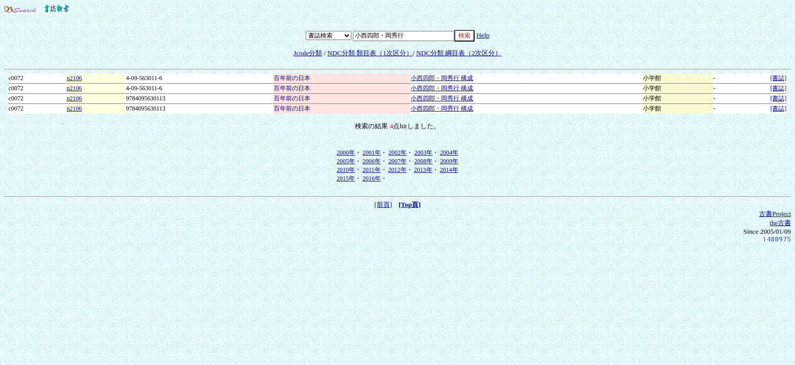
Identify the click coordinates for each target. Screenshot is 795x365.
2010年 (346, 169)
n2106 (74, 78)
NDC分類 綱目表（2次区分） (458, 53)
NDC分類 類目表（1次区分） (370, 53)
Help (482, 35)
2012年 (397, 169)
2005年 (346, 161)
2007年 (397, 161)
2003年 (423, 152)
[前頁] (383, 204)
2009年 (449, 161)
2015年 (346, 178)
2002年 (397, 152)
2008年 (423, 161)
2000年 (346, 152)
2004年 (449, 152)
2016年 (372, 178)
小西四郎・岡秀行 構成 (442, 78)
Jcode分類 (308, 53)
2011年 (372, 169)
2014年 (449, 169)
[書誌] (778, 78)
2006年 (372, 161)
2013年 (423, 169)
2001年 (372, 152)
